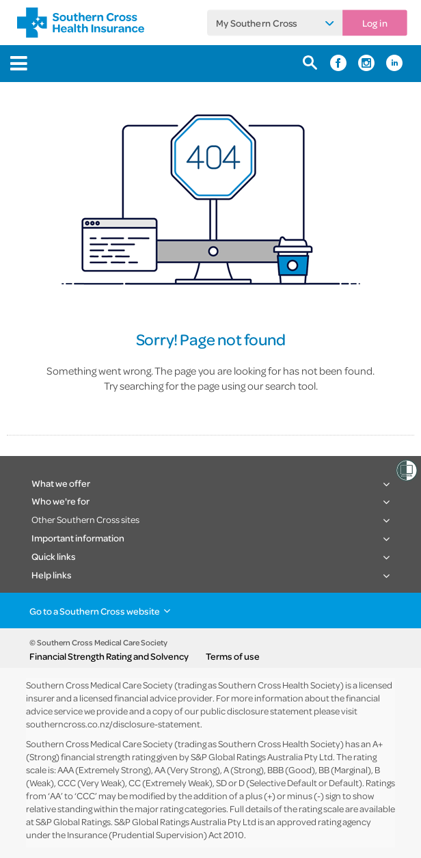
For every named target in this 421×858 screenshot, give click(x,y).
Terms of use (233, 656)
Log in (375, 22)
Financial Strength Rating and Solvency (109, 656)
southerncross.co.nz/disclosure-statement (113, 723)
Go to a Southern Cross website (94, 610)
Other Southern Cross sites (85, 519)
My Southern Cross (256, 22)
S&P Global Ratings (73, 821)
